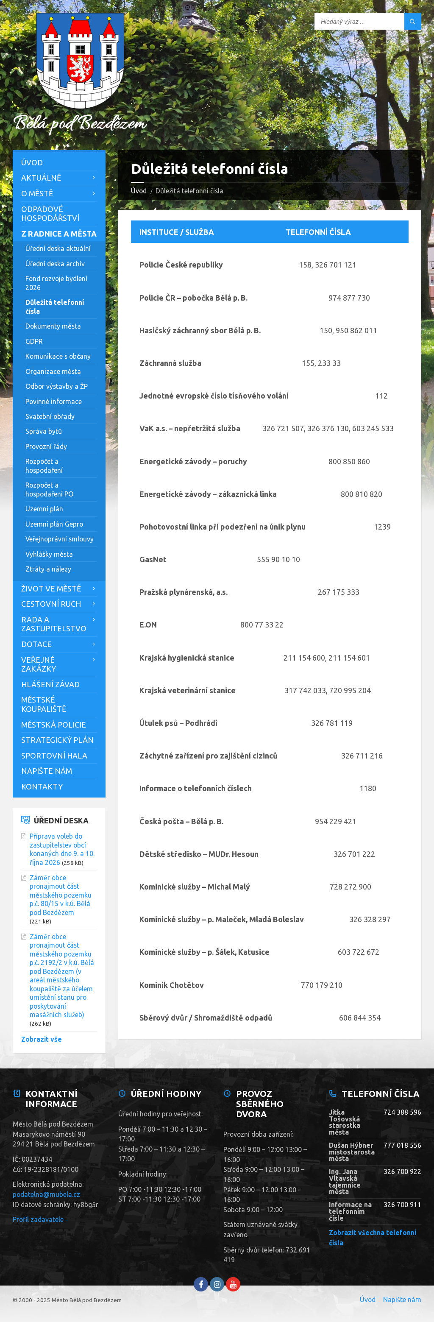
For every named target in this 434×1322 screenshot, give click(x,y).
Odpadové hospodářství (50, 214)
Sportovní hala (54, 755)
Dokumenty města (53, 326)
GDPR (33, 341)
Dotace (36, 644)
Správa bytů (43, 431)
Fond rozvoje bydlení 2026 (56, 283)
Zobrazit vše (41, 1039)
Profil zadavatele (38, 1219)
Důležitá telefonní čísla (54, 306)
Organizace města (53, 371)
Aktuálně (41, 177)
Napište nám (46, 771)
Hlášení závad (50, 684)
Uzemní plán (44, 509)
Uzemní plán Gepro (54, 524)
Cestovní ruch (51, 604)
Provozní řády (46, 446)
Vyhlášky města (49, 554)
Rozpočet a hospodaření (44, 465)
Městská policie (53, 724)
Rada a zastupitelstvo (53, 624)
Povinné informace (53, 401)
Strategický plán (57, 740)
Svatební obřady (50, 416)
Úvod (139, 191)
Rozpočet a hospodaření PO (49, 489)
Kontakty (42, 786)
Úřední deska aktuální (58, 248)
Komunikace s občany (58, 356)
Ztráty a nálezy (48, 569)
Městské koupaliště (43, 704)
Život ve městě (51, 588)
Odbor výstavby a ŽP (56, 386)
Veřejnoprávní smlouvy (59, 539)
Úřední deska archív (55, 264)
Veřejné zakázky (38, 664)
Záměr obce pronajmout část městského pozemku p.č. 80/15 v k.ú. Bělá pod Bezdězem (61, 895)
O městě (37, 193)
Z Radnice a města (59, 233)
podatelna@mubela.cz (46, 1194)
